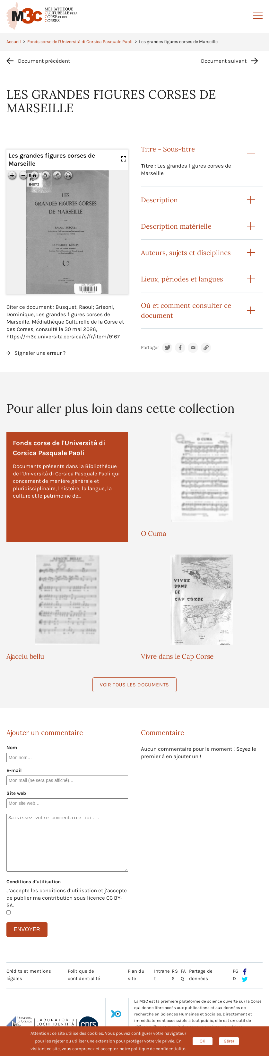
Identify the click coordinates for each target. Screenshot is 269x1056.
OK (202, 1041)
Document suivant (224, 61)
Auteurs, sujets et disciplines (186, 252)
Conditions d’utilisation (33, 882)
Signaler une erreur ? (39, 353)
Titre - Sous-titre (168, 149)
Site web (16, 793)
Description (159, 200)
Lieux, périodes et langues (182, 279)
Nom (11, 747)
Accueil (13, 41)
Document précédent (44, 61)
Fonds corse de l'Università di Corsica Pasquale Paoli (80, 41)
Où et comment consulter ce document (186, 310)
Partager (150, 347)
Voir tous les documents (134, 685)
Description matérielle (176, 226)
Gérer (229, 1041)
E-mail (14, 770)
